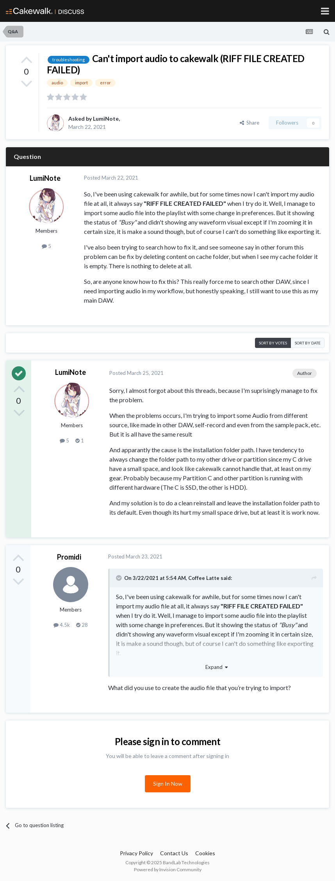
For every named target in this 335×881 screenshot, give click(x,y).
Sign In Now (167, 783)
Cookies (205, 853)
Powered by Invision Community (167, 869)
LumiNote (106, 118)
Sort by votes (273, 343)
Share (249, 122)
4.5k (61, 625)
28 (82, 625)
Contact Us (174, 853)
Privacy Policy (136, 853)
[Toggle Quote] (119, 578)
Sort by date (308, 343)
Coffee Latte (203, 578)
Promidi (69, 557)
